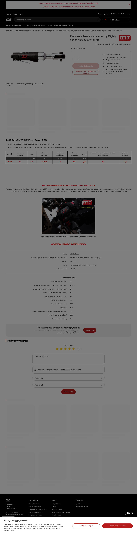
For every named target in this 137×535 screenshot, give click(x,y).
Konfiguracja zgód (86, 526)
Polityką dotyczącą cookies (52, 524)
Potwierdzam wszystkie (117, 526)
